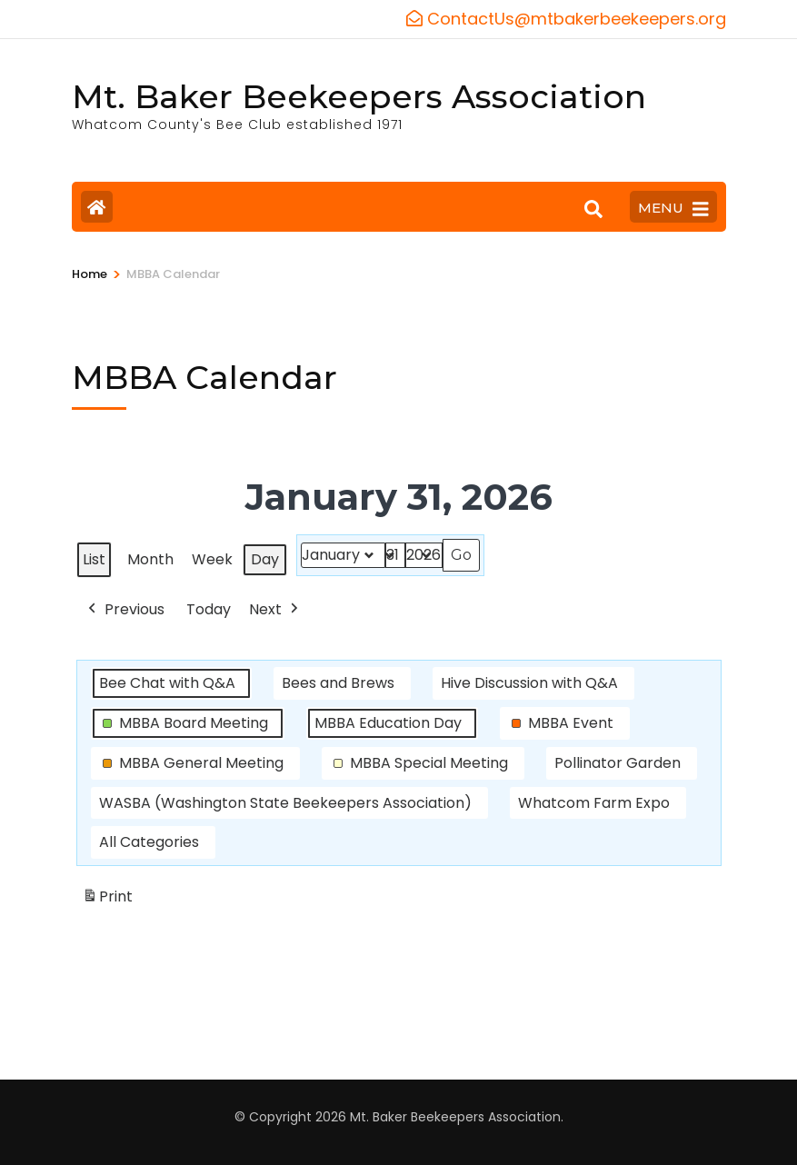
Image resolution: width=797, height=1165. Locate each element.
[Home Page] (97, 207)
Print (107, 900)
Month (150, 559)
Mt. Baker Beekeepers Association (359, 96)
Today (208, 608)
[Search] (593, 209)
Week (212, 559)
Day (265, 559)
